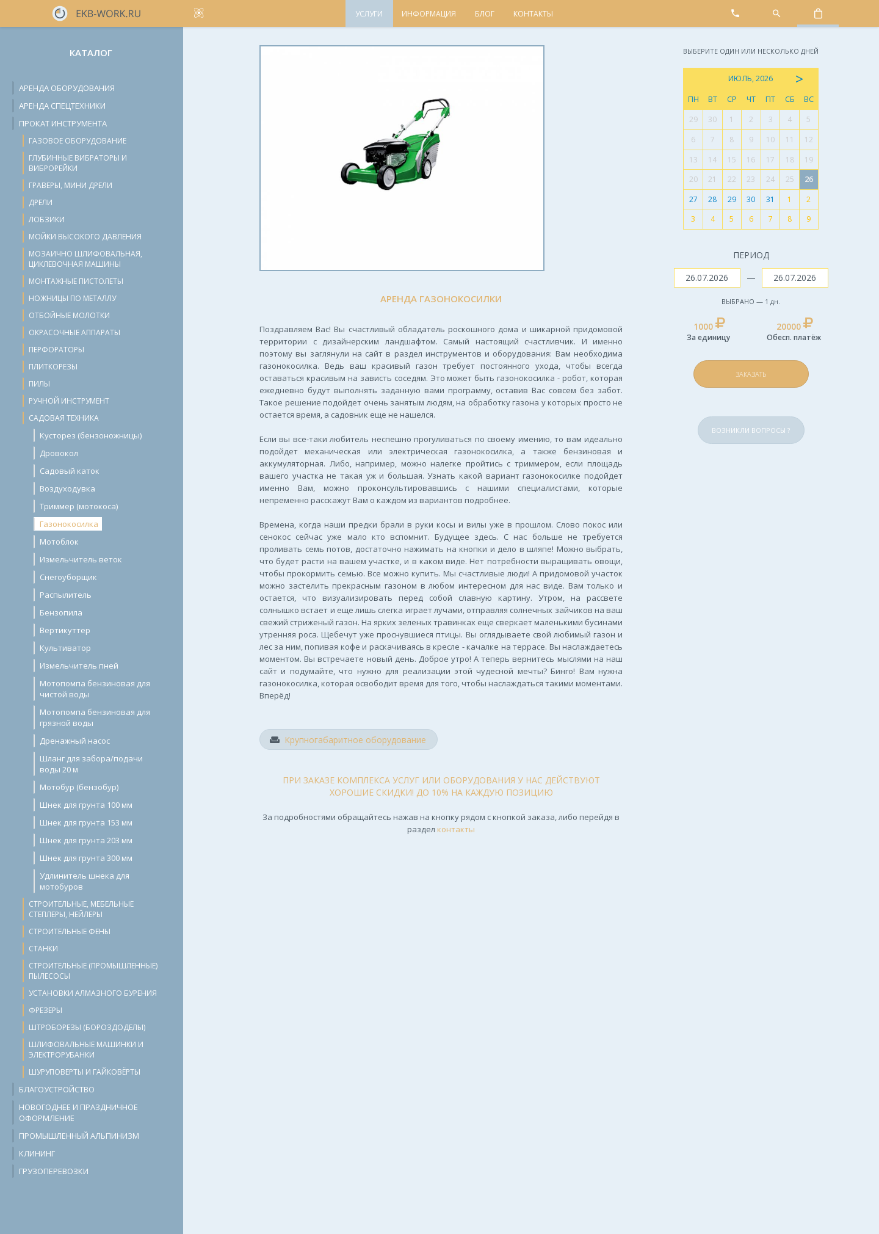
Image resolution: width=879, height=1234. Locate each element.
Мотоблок (59, 541)
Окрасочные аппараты (74, 332)
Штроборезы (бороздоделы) (87, 1027)
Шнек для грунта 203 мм (86, 840)
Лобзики (47, 219)
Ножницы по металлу (72, 298)
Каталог (91, 52)
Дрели (40, 202)
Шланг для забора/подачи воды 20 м (91, 764)
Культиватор (65, 647)
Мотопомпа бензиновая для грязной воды (95, 717)
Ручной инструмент (69, 401)
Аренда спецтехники (62, 105)
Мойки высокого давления (85, 236)
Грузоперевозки (54, 1171)
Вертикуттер (65, 630)
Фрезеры (45, 1010)
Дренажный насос (75, 740)
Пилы (39, 384)
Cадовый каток (69, 470)
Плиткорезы (53, 366)
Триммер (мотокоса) (79, 506)
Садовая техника (64, 418)
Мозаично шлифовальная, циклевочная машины (85, 259)
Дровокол (59, 453)
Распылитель (66, 594)
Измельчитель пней (79, 665)
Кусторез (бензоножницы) (91, 435)
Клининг (37, 1153)
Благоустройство (57, 1089)
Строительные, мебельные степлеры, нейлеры (81, 909)
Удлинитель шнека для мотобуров (84, 881)
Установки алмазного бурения (93, 993)
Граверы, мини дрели (70, 185)
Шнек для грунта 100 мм (86, 804)
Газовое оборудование (77, 141)
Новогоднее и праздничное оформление (78, 1112)
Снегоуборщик (68, 577)
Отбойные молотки (69, 315)
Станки (43, 948)
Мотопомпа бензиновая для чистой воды (95, 689)
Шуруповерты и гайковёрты (84, 1072)
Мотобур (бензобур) (79, 787)
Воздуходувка (67, 488)
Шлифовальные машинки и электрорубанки (86, 1049)
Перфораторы (56, 349)
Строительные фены (69, 931)
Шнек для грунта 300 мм (86, 857)
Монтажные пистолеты (76, 281)
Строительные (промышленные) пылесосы (93, 970)
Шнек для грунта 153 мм (86, 822)
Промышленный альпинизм (79, 1135)
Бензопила (61, 612)
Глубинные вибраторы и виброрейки (78, 163)
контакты (456, 829)
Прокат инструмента (63, 123)
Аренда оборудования (67, 87)
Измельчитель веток (81, 559)
